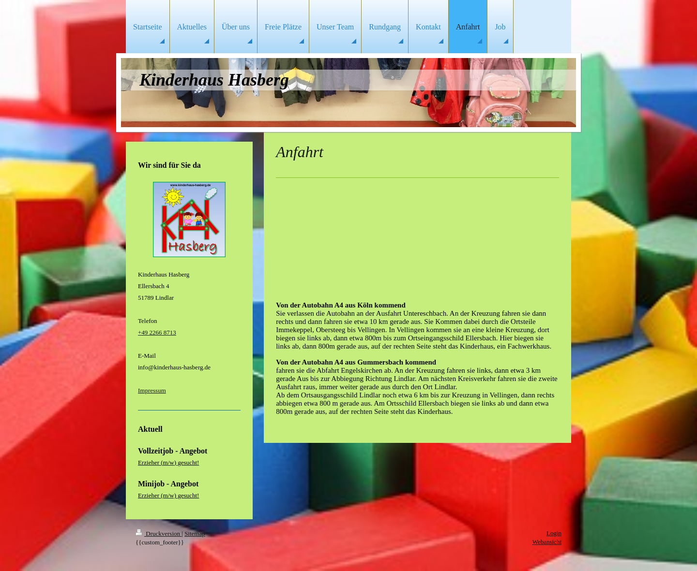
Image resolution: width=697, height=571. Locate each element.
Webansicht (546, 541)
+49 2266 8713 (157, 332)
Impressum (152, 390)
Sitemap (194, 533)
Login (553, 533)
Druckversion (159, 533)
